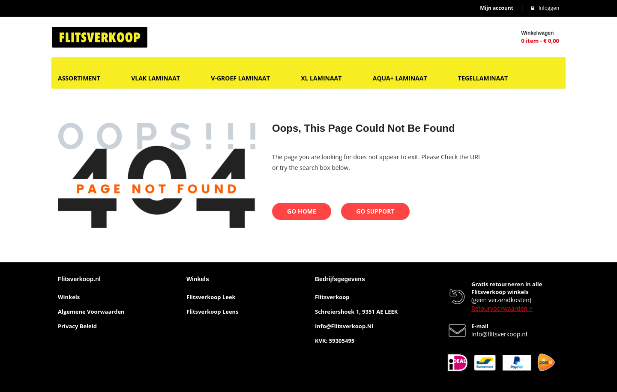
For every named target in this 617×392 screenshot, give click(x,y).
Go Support (375, 211)
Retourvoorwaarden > (502, 308)
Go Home (301, 211)
